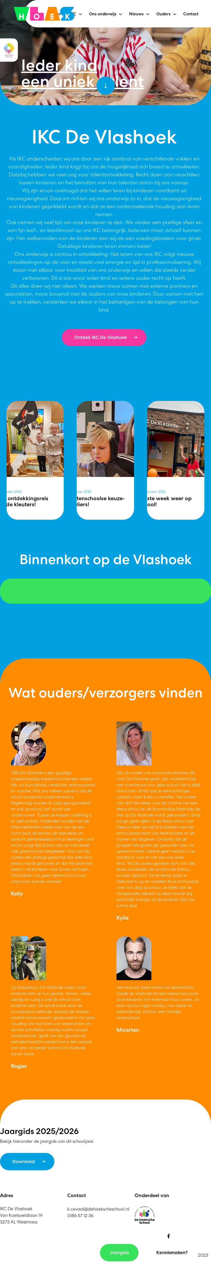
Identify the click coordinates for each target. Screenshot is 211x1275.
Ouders (163, 14)
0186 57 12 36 (80, 1216)
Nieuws (136, 14)
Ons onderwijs (102, 14)
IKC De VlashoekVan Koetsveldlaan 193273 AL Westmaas (21, 1215)
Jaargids (119, 1252)
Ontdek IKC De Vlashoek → (105, 337)
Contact (191, 14)
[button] (80, 14)
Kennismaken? (172, 1252)
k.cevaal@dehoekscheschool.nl (98, 1209)
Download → (28, 1161)
